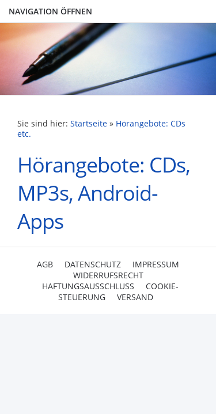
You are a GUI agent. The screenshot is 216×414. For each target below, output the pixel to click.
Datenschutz (93, 264)
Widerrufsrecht (108, 275)
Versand (135, 297)
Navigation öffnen (50, 11)
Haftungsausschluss (88, 286)
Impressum (155, 264)
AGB (45, 264)
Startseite (88, 123)
